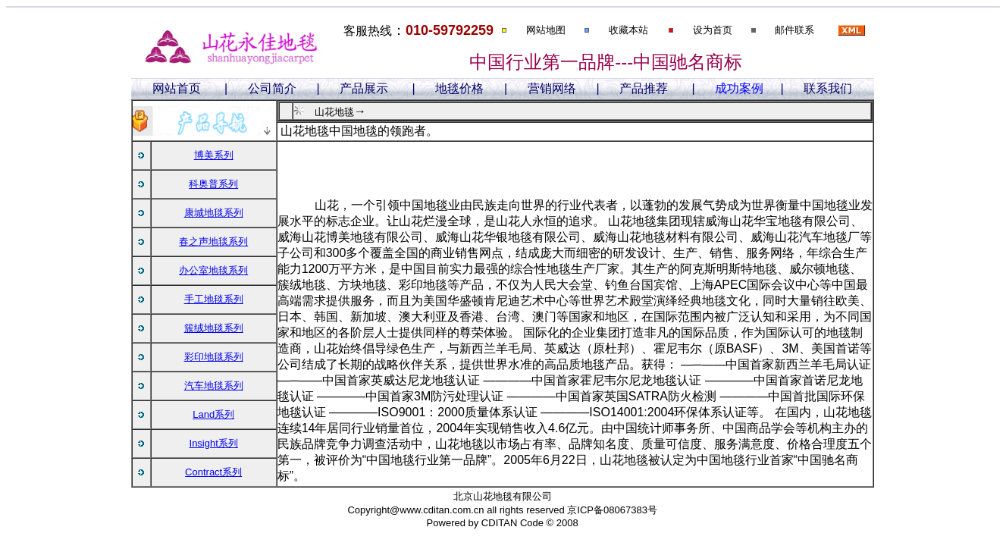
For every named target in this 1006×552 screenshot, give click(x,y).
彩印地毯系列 (213, 356)
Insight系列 (214, 443)
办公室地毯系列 (213, 270)
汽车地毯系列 (213, 385)
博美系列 (213, 155)
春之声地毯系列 (213, 241)
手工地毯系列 (213, 299)
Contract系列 (213, 472)
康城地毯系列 (213, 212)
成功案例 (739, 88)
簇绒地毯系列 (213, 328)
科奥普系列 (213, 184)
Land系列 (213, 414)
